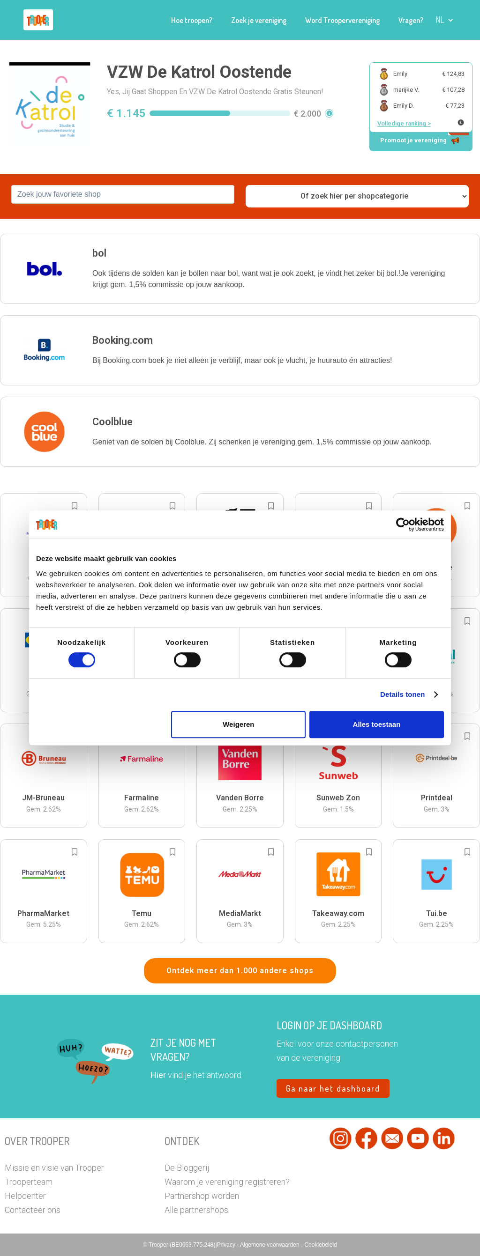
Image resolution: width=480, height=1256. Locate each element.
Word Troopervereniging (342, 20)
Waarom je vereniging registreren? (227, 1182)
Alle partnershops (196, 1210)
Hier (158, 1075)
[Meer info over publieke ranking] (461, 122)
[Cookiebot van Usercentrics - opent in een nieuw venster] (403, 524)
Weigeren (238, 724)
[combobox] (122, 194)
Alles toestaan (377, 724)
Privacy (227, 1244)
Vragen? (410, 20)
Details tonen (402, 694)
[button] (445, 20)
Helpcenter (25, 1196)
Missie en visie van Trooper (54, 1168)
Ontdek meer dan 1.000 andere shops (240, 970)
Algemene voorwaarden (270, 1244)
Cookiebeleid (320, 1244)
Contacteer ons (32, 1210)
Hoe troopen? (191, 20)
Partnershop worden (202, 1196)
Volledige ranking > (404, 123)
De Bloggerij (187, 1168)
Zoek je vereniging (258, 20)
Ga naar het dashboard (333, 1088)
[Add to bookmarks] (74, 505)
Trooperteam (28, 1182)
